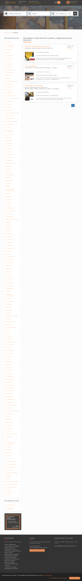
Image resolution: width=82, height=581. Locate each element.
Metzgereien (9, 304)
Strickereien (9, 430)
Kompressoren (9, 239)
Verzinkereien (9, 469)
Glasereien (8, 183)
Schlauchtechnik (10, 379)
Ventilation (8, 455)
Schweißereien (10, 402)
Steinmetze (9, 422)
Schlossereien (9, 384)
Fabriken (8, 127)
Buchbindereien (10, 92)
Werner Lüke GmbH (34, 85)
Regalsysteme (9, 361)
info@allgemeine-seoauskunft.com (66, 546)
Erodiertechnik (9, 124)
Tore (7, 439)
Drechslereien (9, 101)
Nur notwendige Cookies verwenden (58, 578)
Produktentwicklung (11, 341)
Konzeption (9, 242)
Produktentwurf (10, 344)
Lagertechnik (9, 265)
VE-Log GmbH (31, 66)
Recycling (8, 359)
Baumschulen (9, 63)
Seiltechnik (9, 407)
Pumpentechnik (10, 353)
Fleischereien (9, 140)
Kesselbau (8, 231)
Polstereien (9, 336)
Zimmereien (9, 492)
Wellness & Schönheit (11, 568)
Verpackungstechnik (11, 464)
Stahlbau (8, 416)
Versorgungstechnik (11, 467)
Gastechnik (9, 169)
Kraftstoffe (9, 251)
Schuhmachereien (10, 399)
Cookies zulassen (74, 578)
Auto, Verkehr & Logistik (11, 546)
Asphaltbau (9, 58)
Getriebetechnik (10, 174)
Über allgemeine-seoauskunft (11, 508)
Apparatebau (9, 55)
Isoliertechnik (9, 213)
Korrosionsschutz (10, 248)
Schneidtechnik (10, 390)
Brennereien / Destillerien (12, 81)
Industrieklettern (10, 207)
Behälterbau (9, 66)
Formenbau (9, 151)
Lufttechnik (9, 279)
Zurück (8, 42)
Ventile (7, 458)
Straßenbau (9, 428)
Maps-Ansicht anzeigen (35, 2)
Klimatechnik (9, 236)
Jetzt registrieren (57, 2)
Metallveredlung (10, 301)
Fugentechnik (9, 160)
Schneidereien (10, 387)
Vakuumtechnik (10, 452)
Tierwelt (6, 565)
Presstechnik (9, 338)
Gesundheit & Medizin (11, 555)
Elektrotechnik (9, 115)
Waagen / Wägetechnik (12, 472)
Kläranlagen (9, 233)
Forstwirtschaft (10, 154)
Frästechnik (9, 157)
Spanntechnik (9, 413)
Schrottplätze (9, 396)
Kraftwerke (9, 254)
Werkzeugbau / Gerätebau (12, 481)
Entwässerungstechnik (12, 121)
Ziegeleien (8, 490)
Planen (8, 333)
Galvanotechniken (10, 163)
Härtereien (8, 196)
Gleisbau (8, 186)
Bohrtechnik (9, 75)
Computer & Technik (10, 549)
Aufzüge (8, 61)
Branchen (9, 32)
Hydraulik (8, 202)
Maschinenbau (9, 288)
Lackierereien (9, 262)
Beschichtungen (10, 72)
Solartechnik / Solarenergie (13, 410)
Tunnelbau (8, 446)
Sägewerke (9, 367)
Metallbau (8, 298)
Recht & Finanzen (9, 560)
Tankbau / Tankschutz (11, 433)
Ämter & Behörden (10, 544)
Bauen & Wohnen (9, 547)
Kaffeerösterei (9, 216)
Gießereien (8, 177)
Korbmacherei (9, 245)
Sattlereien (9, 373)
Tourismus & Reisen (10, 567)
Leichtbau (8, 274)
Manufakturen (10, 285)
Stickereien (9, 425)
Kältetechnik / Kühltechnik (12, 219)
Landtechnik (9, 268)
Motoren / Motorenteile (12, 315)
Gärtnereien (9, 166)
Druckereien (9, 107)
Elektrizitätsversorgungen (12, 112)
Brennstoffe (9, 84)
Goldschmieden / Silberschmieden (10, 190)
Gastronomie (8, 552)
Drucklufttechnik (10, 110)
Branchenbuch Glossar (37, 550)
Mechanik (8, 291)
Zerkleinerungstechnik (11, 484)
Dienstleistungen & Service (12, 551)
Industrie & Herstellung (11, 559)
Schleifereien (9, 382)
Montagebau (9, 310)
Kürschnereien (9, 259)
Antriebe (8, 52)
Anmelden (74, 3)
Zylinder (8, 495)
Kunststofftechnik (10, 256)
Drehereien (8, 104)
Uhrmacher (9, 449)
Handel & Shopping (10, 557)
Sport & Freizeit (9, 562)
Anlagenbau (9, 49)
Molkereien (8, 307)
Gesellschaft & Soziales (11, 554)
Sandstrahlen (9, 370)
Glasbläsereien (9, 180)
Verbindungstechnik (11, 461)
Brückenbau (9, 87)
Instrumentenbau (10, 210)
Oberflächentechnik (11, 327)
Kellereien (8, 225)
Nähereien (8, 318)
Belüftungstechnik (10, 69)
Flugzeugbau (9, 143)
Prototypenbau (10, 350)
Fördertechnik (9, 148)
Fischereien (9, 137)
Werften (8, 478)
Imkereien (8, 205)
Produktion (8, 347)
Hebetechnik (9, 199)
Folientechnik (9, 146)
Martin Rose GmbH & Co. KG (37, 46)
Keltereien (8, 228)
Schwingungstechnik (11, 405)
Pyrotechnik (9, 356)
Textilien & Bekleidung (11, 563)
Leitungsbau (9, 277)
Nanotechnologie (10, 321)
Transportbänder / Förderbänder (10, 443)
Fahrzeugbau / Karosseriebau (9, 131)
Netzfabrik (8, 324)
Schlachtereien (10, 376)
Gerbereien (8, 171)
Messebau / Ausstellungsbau (10, 295)
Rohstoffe (9, 364)
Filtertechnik (9, 134)
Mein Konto (74, 1)
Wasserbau (9, 475)
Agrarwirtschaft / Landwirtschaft (10, 46)
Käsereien (8, 222)
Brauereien (8, 78)
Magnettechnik (10, 282)
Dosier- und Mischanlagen (12, 98)
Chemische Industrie (11, 95)
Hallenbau (8, 193)
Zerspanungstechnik (11, 487)
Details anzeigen (47, 575)
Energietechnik (9, 118)
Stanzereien (9, 419)
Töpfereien (8, 436)
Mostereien (9, 313)
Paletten (8, 330)
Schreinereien (9, 393)
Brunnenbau (9, 89)
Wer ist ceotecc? (11, 505)
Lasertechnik (9, 271)
